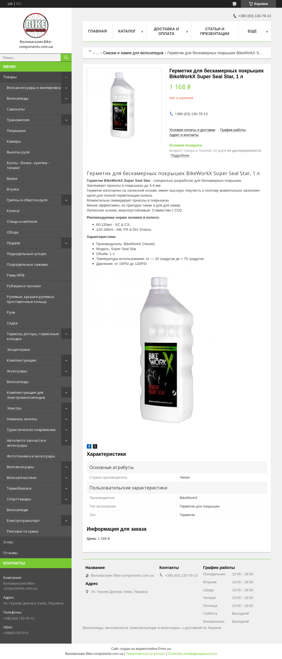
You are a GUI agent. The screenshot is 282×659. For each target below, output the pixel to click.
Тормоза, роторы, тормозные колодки (33, 336)
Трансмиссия (18, 119)
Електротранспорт (23, 520)
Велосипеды (18, 98)
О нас (8, 541)
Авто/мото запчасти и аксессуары (26, 443)
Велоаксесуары (20, 466)
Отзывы (10, 552)
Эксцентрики (18, 349)
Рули (11, 312)
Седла (12, 323)
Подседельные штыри (26, 253)
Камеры (14, 141)
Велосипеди (17, 509)
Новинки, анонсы (22, 418)
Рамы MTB (16, 275)
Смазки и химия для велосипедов (133, 53)
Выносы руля (18, 152)
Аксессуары (17, 370)
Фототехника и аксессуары (31, 456)
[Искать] (66, 57)
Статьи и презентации (214, 31)
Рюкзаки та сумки (22, 531)
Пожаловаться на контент (145, 654)
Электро (14, 408)
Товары (10, 76)
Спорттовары (19, 499)
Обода (12, 232)
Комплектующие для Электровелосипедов (26, 395)
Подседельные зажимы (27, 264)
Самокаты (16, 109)
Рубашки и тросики (24, 285)
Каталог (127, 31)
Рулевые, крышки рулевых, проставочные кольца (31, 299)
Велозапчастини (21, 477)
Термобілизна (19, 488)
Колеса (13, 210)
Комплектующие (21, 360)
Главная (97, 31)
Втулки (13, 189)
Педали (13, 242)
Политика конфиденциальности (192, 654)
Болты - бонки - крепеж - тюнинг (28, 165)
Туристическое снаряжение (31, 429)
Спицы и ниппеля (22, 221)
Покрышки (16, 130)
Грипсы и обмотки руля (27, 199)
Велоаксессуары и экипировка (34, 87)
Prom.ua (164, 649)
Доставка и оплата (166, 31)
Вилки (12, 178)
